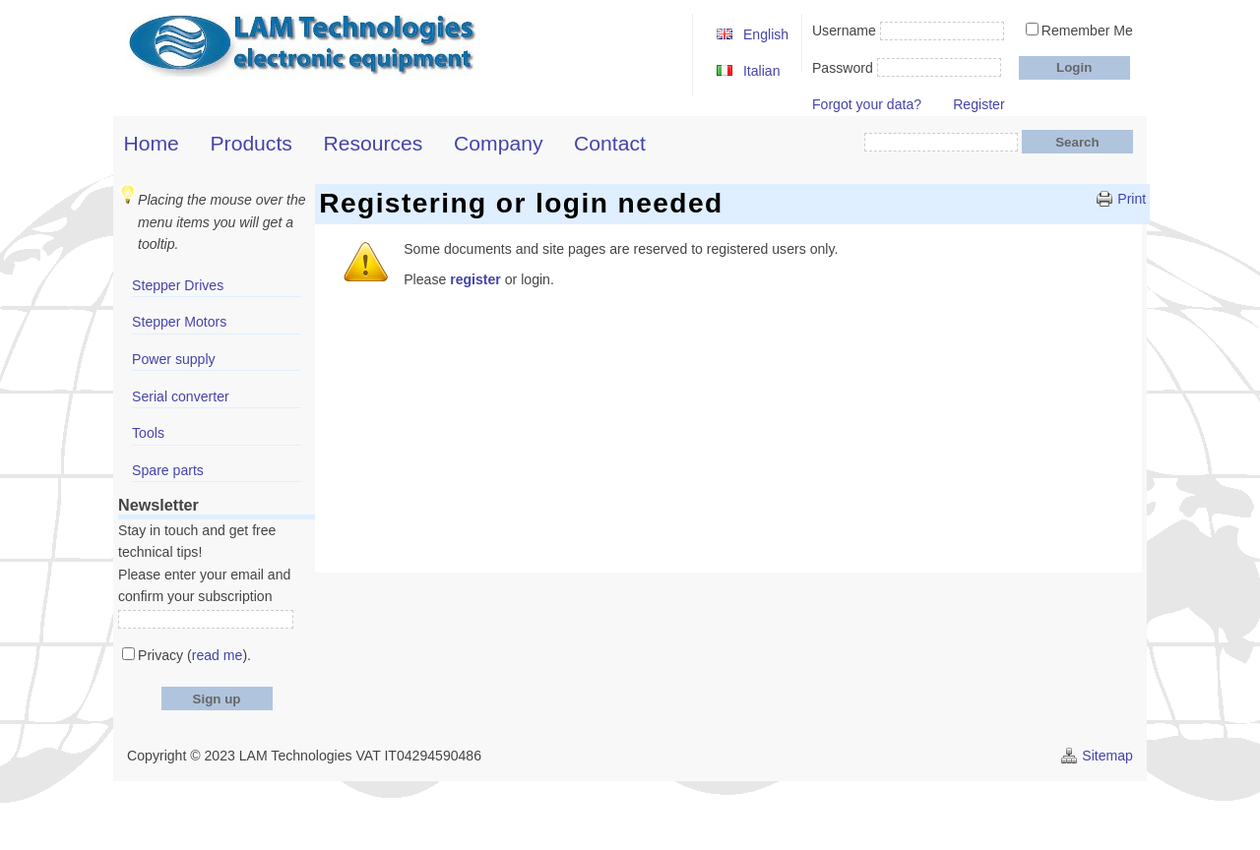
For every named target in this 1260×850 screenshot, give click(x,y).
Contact (610, 143)
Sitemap (1107, 755)
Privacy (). (194, 655)
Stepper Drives (177, 285)
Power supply (174, 359)
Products (251, 143)
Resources (373, 143)
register (475, 279)
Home (151, 143)
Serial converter (180, 396)
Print (1131, 199)
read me (217, 655)
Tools (148, 433)
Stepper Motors (179, 322)
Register (978, 104)
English (765, 34)
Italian (762, 71)
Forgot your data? (866, 104)
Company (498, 143)
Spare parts (168, 470)
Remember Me (1087, 30)
